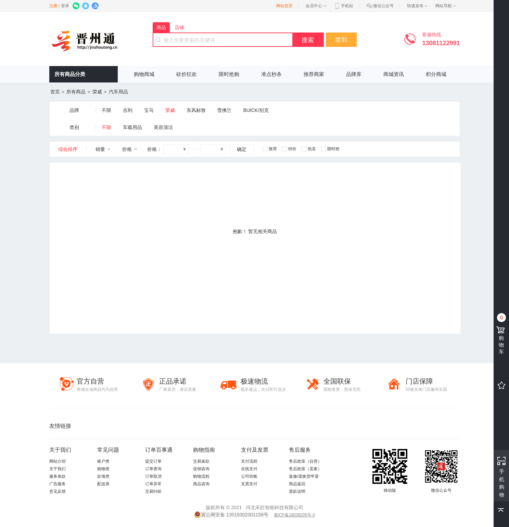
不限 (106, 110)
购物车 (502, 340)
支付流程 (249, 461)
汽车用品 (118, 91)
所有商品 (76, 91)
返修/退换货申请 (304, 476)
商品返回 (297, 483)
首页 (55, 91)
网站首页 (284, 5)
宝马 (149, 110)
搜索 (308, 40)
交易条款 (201, 461)
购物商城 (144, 74)
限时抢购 (229, 74)
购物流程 (201, 476)
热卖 (309, 148)
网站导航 (445, 5)
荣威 (97, 91)
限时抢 (330, 148)
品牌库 (353, 74)
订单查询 (153, 468)
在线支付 (249, 468)
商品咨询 (201, 483)
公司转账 (249, 476)
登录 (65, 5)
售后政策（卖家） (305, 468)
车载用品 (132, 127)
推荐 (270, 148)
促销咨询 (201, 468)
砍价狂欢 (186, 74)
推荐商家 (314, 74)
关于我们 (57, 468)
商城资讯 (393, 74)
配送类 (103, 483)
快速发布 (417, 5)
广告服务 (57, 483)
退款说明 (297, 491)
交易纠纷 (153, 491)
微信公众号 (380, 5)
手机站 (343, 5)
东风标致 (196, 110)
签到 (341, 39)
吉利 (127, 110)
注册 (53, 5)
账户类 (103, 461)
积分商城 (436, 74)
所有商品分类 (69, 74)
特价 (289, 148)
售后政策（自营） (305, 461)
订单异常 (153, 483)
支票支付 (249, 483)
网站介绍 (57, 461)
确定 (241, 149)
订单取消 (153, 476)
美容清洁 (163, 127)
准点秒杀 (271, 74)
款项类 (103, 476)
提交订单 (153, 461)
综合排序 (67, 149)
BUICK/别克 (256, 110)
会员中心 (316, 5)
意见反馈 (57, 491)
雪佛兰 (224, 110)
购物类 (103, 468)
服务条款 (57, 476)
